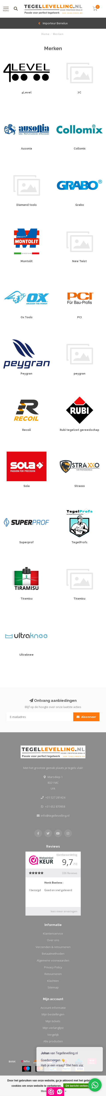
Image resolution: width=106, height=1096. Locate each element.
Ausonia (26, 148)
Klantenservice (53, 933)
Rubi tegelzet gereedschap (79, 430)
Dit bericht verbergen (79, 1085)
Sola (26, 486)
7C (79, 92)
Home (45, 34)
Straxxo (79, 486)
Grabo (79, 204)
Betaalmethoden (53, 954)
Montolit (27, 261)
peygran (79, 373)
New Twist (79, 261)
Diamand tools (26, 204)
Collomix (79, 148)
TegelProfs (79, 542)
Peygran (26, 373)
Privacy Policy (53, 967)
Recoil (26, 430)
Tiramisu (27, 598)
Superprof (26, 542)
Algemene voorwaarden (53, 960)
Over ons (53, 940)
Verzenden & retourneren (53, 947)
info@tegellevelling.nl (55, 816)
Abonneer (86, 717)
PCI (79, 317)
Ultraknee (26, 654)
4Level (26, 92)
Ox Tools (27, 317)
